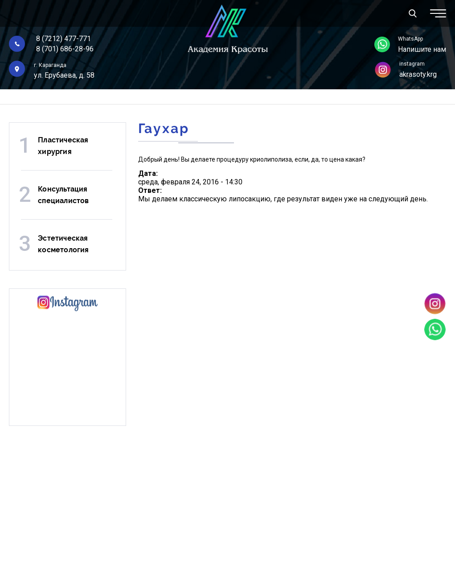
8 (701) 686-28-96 (65, 49)
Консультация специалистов (63, 195)
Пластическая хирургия (63, 146)
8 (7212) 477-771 (63, 38)
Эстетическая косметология (63, 244)
